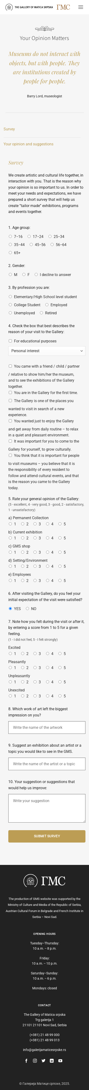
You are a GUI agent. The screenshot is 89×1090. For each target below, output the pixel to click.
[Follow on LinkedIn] (52, 1061)
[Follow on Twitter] (43, 1061)
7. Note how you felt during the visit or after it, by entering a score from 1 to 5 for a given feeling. (46, 627)
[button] (81, 7)
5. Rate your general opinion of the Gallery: (43, 499)
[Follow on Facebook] (26, 1061)
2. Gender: (16, 265)
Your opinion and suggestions (28, 144)
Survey (9, 129)
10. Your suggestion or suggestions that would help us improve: (41, 784)
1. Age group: (19, 227)
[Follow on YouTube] (60, 1061)
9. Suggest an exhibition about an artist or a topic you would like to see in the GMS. (44, 748)
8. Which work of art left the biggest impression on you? (38, 712)
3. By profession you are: (29, 287)
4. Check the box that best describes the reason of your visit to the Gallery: (41, 329)
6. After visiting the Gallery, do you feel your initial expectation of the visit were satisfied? (45, 596)
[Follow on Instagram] (35, 1061)
